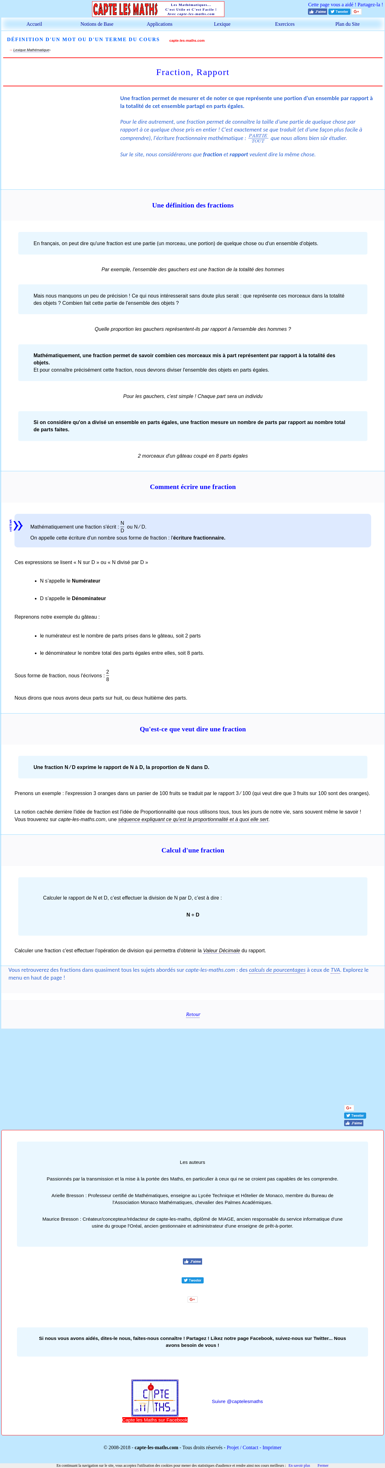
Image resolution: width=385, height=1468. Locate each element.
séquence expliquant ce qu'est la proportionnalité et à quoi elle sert (193, 819)
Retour (193, 1014)
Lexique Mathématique (31, 50)
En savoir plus (299, 1465)
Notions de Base (96, 24)
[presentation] (258, 138)
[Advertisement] (61, 137)
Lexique (222, 24)
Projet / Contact (242, 1447)
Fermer (323, 1465)
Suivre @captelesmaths (237, 1401)
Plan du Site (347, 24)
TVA (335, 969)
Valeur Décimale (221, 950)
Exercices (284, 24)
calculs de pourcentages (277, 969)
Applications (160, 24)
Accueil (34, 24)
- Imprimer (270, 1447)
